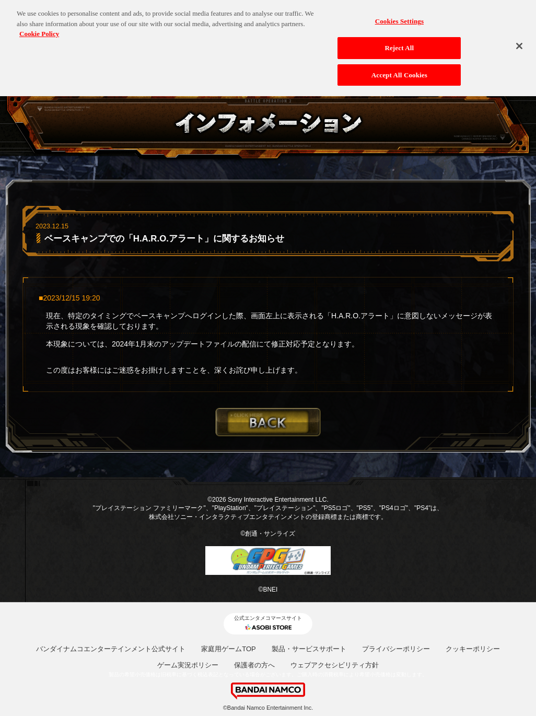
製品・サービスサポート (309, 649)
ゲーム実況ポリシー (187, 665)
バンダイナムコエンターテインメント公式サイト (110, 649)
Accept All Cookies (399, 70)
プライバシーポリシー (396, 649)
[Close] (519, 41)
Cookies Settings (399, 16)
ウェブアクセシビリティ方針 (334, 665)
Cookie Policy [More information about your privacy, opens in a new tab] (39, 29)
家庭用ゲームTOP (228, 649)
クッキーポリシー (473, 649)
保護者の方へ (254, 665)
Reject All (399, 43)
